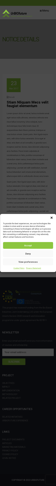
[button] (51, 217)
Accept (28, 245)
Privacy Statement (33, 268)
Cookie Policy (18, 268)
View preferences (28, 261)
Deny (28, 253)
